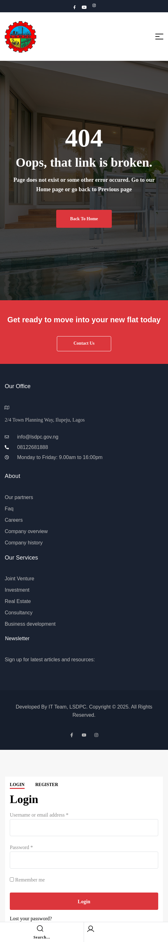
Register (46, 784)
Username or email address (39, 815)
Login (17, 784)
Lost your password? (31, 918)
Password (21, 847)
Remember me (27, 879)
